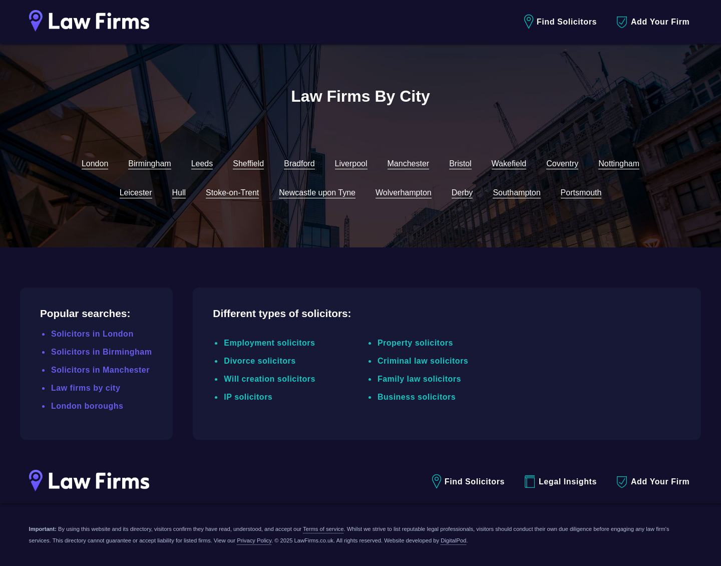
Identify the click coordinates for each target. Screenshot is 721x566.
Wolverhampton (404, 192)
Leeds (202, 163)
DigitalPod (453, 540)
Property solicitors (415, 343)
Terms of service (323, 529)
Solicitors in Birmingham (101, 352)
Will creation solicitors (269, 379)
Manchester (409, 163)
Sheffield (248, 163)
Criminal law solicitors (423, 361)
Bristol (460, 163)
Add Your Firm (653, 22)
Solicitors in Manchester (100, 370)
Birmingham (149, 163)
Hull (179, 192)
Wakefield (509, 163)
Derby (462, 192)
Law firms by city (85, 388)
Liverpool (351, 163)
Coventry (562, 163)
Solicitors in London (92, 334)
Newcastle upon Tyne (317, 192)
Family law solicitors (419, 379)
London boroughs (87, 406)
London (95, 163)
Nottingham (618, 163)
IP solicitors (248, 397)
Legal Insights (561, 481)
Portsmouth (581, 192)
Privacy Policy (254, 540)
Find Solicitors (560, 22)
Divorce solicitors (259, 361)
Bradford (299, 163)
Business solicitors (417, 397)
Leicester (136, 192)
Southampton (516, 192)
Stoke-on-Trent (232, 192)
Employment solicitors (269, 343)
